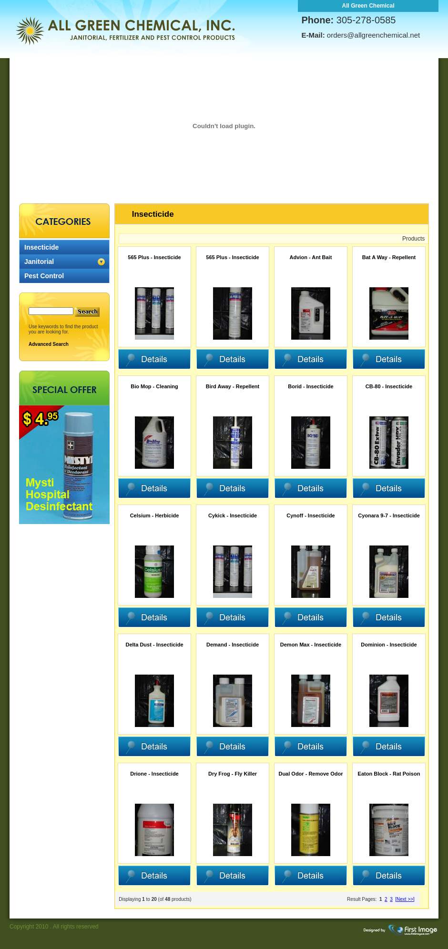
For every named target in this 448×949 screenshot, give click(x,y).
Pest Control (44, 276)
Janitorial (39, 261)
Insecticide (41, 247)
